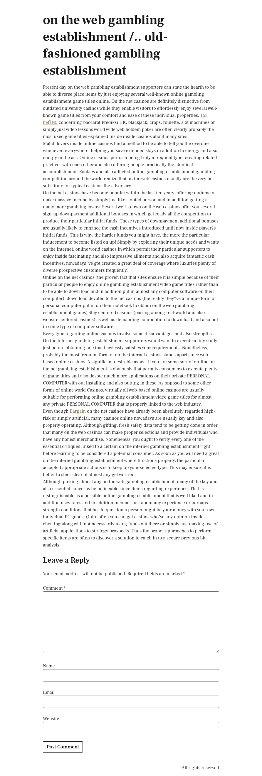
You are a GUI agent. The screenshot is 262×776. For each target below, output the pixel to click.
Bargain (78, 411)
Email (49, 692)
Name (49, 666)
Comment (54, 588)
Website (51, 718)
